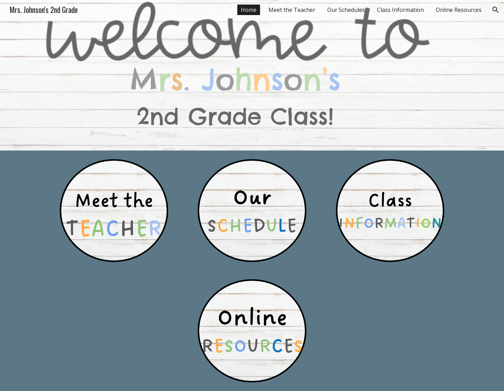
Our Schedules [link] (346, 10)
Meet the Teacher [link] (291, 10)
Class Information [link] (400, 10)
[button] (495, 9)
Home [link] (249, 10)
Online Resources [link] (459, 10)
